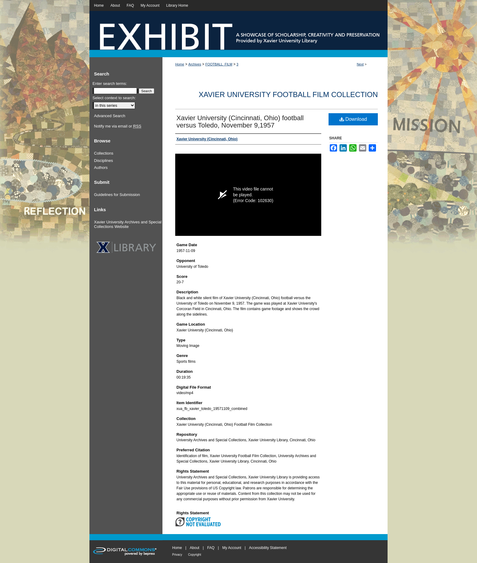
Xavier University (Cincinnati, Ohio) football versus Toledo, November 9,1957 (240, 121)
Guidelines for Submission (117, 194)
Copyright (194, 554)
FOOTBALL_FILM (218, 64)
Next (360, 64)
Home (179, 64)
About (194, 548)
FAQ (210, 548)
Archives (194, 64)
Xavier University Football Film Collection (288, 94)
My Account (231, 548)
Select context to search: (114, 98)
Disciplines (103, 160)
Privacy (177, 554)
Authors (101, 167)
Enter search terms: (109, 83)
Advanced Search (109, 116)
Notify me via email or (117, 126)
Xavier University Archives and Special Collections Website (128, 224)
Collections (103, 153)
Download (353, 119)
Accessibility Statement (268, 548)
